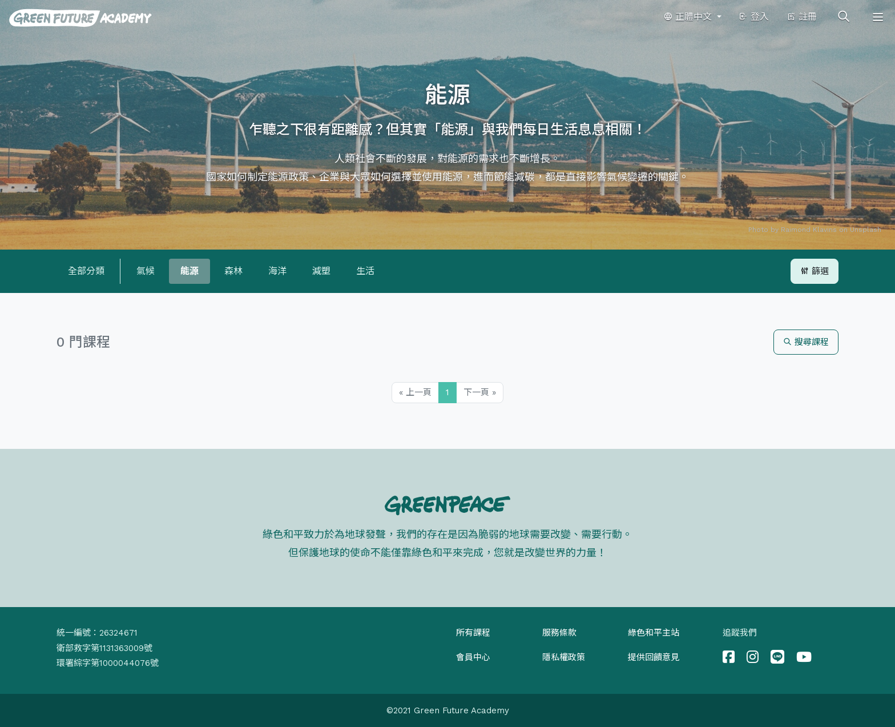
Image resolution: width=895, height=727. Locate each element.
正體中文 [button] (689, 16)
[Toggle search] (844, 17)
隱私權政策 (563, 657)
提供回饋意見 (653, 657)
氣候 (145, 271)
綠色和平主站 (653, 633)
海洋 (277, 271)
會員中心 (473, 657)
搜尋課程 (806, 342)
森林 (233, 271)
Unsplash (865, 230)
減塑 (321, 271)
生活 (365, 271)
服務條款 (559, 633)
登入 (754, 16)
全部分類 (86, 271)
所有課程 (473, 633)
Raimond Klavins (809, 230)
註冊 (802, 16)
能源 (189, 271)
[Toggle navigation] (878, 17)
